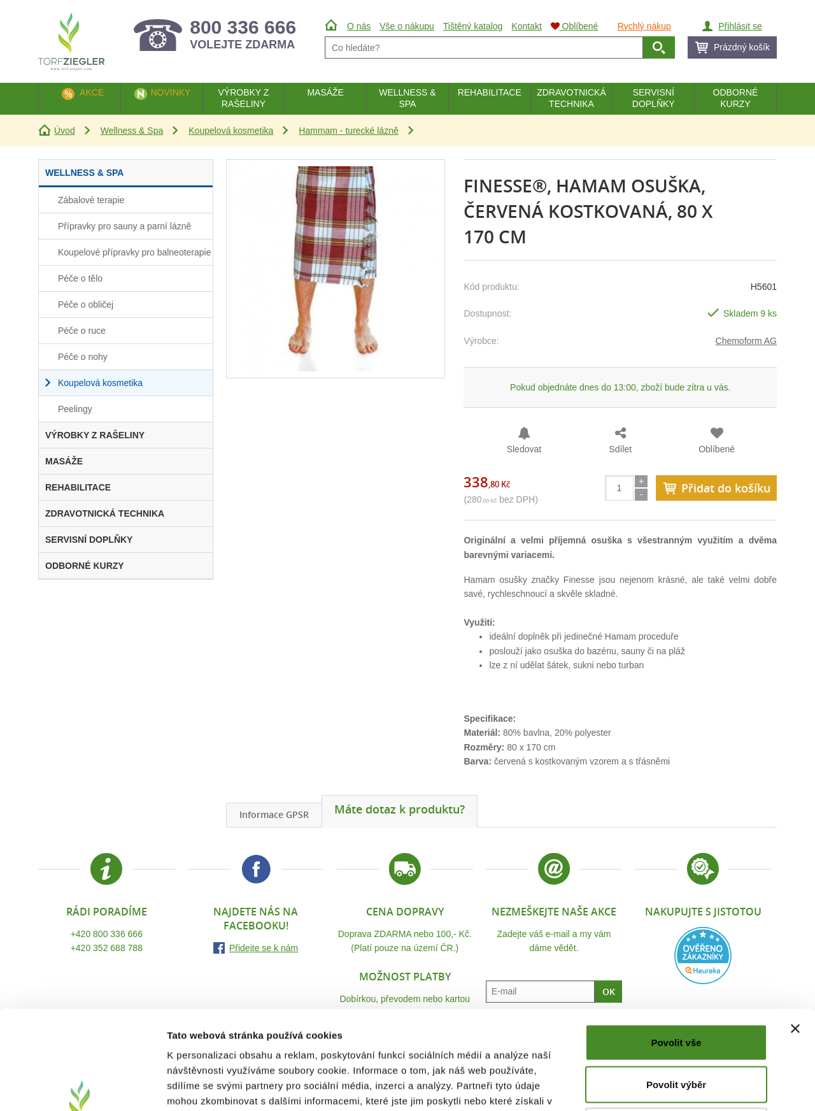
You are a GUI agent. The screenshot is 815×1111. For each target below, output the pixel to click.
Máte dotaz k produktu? (399, 809)
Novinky (170, 92)
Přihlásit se (740, 26)
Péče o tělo (80, 278)
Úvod (64, 130)
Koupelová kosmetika (230, 130)
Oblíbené (716, 449)
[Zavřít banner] (795, 930)
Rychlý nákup (644, 26)
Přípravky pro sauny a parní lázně (124, 226)
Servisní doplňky (653, 98)
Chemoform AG (746, 341)
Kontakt (526, 26)
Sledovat (524, 449)
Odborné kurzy (735, 98)
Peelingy (75, 409)
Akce (92, 92)
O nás (359, 26)
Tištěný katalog (473, 26)
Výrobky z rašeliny (243, 98)
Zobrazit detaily (673, 1085)
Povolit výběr (676, 985)
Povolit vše (676, 943)
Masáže (325, 92)
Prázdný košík (742, 47)
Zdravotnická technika (571, 98)
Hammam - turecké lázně (348, 130)
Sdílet (620, 449)
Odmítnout (676, 1027)
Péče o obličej (85, 304)
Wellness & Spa (132, 130)
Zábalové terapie (91, 200)
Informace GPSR (274, 814)
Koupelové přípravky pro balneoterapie (134, 252)
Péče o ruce (82, 331)
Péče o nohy (83, 357)
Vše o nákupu (406, 26)
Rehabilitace (489, 92)
